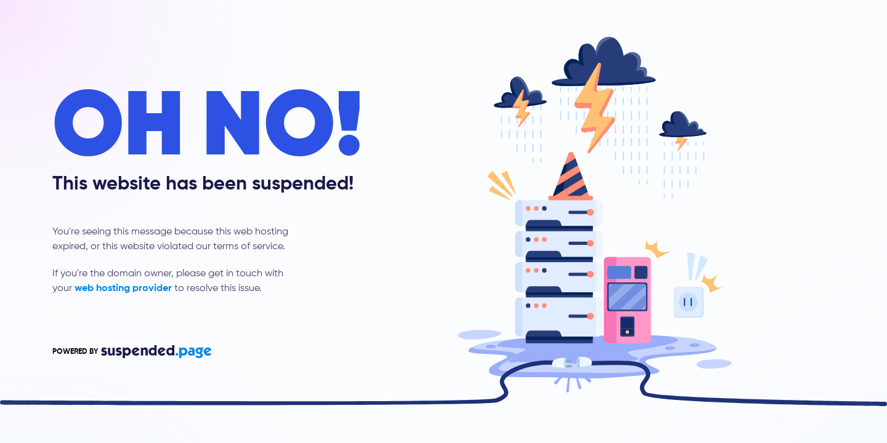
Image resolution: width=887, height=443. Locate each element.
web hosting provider (123, 288)
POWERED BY (131, 351)
